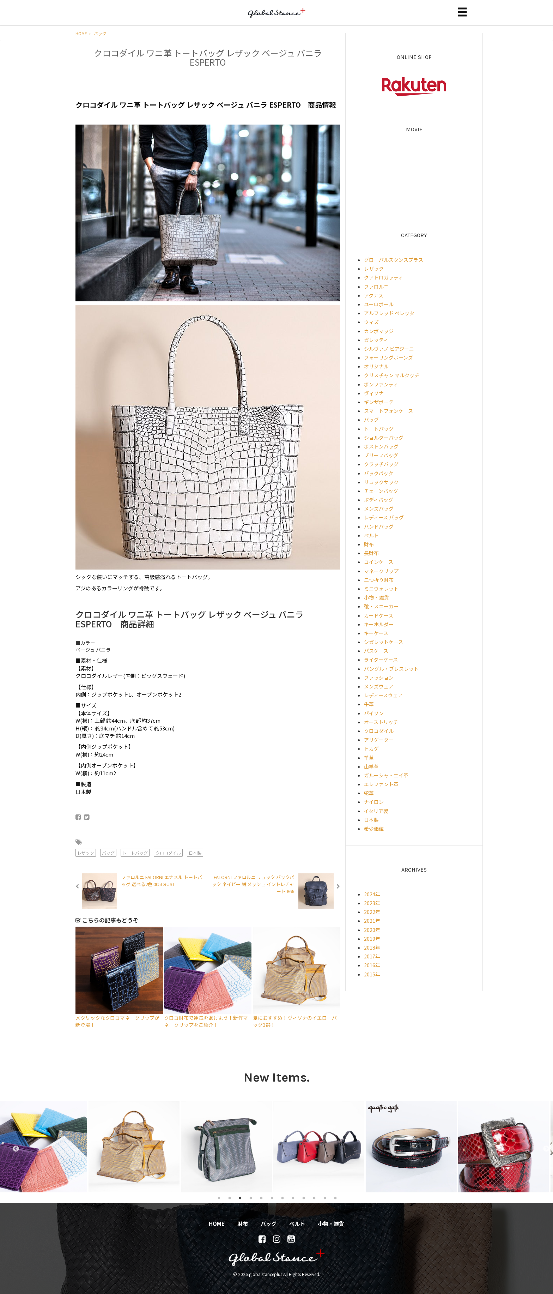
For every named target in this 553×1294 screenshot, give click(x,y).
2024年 (372, 894)
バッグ (100, 33)
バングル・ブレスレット (391, 668)
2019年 (372, 938)
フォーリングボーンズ (388, 357)
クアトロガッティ (383, 277)
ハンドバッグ (379, 526)
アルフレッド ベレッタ (389, 313)
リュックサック (381, 482)
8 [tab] (293, 1197)
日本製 (195, 853)
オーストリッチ (381, 722)
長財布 (371, 552)
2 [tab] (229, 1197)
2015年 (372, 974)
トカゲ (371, 748)
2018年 (372, 947)
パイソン (374, 713)
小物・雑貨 (376, 597)
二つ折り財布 (379, 579)
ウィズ (371, 321)
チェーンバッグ (381, 490)
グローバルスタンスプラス (393, 259)
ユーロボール (379, 304)
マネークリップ (381, 570)
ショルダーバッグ (383, 437)
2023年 (372, 903)
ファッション (379, 677)
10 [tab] (314, 1197)
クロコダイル (168, 853)
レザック (85, 853)
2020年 (372, 929)
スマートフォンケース (388, 410)
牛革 (369, 704)
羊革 (369, 757)
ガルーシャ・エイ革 (386, 775)
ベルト (371, 535)
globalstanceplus (276, 18)
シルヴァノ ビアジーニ (389, 348)
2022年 (372, 911)
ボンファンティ (381, 384)
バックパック (378, 473)
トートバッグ (135, 853)
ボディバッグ (378, 499)
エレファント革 (381, 784)
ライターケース (381, 659)
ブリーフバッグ (381, 455)
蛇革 (369, 792)
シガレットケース (383, 641)
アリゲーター (379, 739)
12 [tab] (335, 1197)
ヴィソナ (374, 393)
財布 (369, 544)
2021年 (372, 920)
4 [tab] (251, 1197)
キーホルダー (379, 624)
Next (543, 1146)
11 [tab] (325, 1197)
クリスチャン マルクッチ (391, 375)
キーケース (376, 633)
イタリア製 (376, 810)
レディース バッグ (384, 517)
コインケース (378, 561)
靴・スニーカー (381, 606)
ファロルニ (376, 286)
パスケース (376, 650)
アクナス (373, 295)
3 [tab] (240, 1197)
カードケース (378, 615)
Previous (12, 1146)
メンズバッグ (379, 508)
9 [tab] (303, 1197)
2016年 (372, 965)
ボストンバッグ (381, 446)
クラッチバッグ (381, 464)
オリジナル (376, 366)
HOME (83, 33)
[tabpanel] (46, 1146)
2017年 (372, 956)
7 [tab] (282, 1197)
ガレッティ (376, 339)
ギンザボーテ (379, 401)
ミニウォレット (381, 588)
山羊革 (371, 766)
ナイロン (374, 801)
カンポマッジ (379, 331)
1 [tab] (219, 1197)
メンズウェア (379, 686)
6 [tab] (272, 1197)
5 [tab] (261, 1197)
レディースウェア (383, 695)
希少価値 (374, 828)
